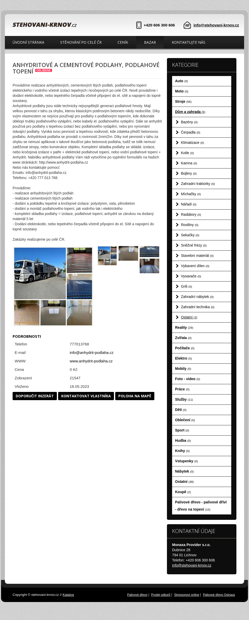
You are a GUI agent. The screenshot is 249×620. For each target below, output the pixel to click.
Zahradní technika (198, 307)
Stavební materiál (197, 255)
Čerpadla (190, 132)
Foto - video (187, 379)
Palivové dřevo (137, 595)
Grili (186, 286)
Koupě (183, 492)
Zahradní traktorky (198, 184)
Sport (182, 430)
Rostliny (190, 225)
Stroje (183, 101)
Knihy (182, 451)
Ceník (123, 42)
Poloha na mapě (134, 395)
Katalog (68, 595)
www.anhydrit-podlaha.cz (91, 361)
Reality (184, 327)
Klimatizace (192, 142)
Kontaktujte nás (188, 42)
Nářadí (189, 204)
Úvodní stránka (28, 42)
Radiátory (191, 214)
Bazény (189, 122)
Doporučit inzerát (35, 395)
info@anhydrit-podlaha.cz (91, 352)
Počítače (185, 348)
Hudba (183, 440)
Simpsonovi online (186, 595)
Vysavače (191, 276)
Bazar (150, 42)
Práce (182, 389)
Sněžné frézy (194, 245)
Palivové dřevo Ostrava (219, 595)
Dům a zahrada (190, 112)
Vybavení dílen (195, 266)
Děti (181, 410)
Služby (184, 399)
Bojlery (189, 173)
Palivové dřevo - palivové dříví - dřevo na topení (201, 505)
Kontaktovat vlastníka (86, 395)
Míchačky (191, 194)
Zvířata (183, 338)
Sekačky (190, 235)
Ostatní (189, 317)
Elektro (183, 358)
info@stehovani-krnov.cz (216, 25)
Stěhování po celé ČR (81, 42)
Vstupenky (186, 461)
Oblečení (185, 420)
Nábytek (184, 471)
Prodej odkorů (161, 595)
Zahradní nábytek (197, 297)
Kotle (187, 153)
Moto (182, 91)
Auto (181, 81)
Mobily (183, 369)
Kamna (189, 163)
